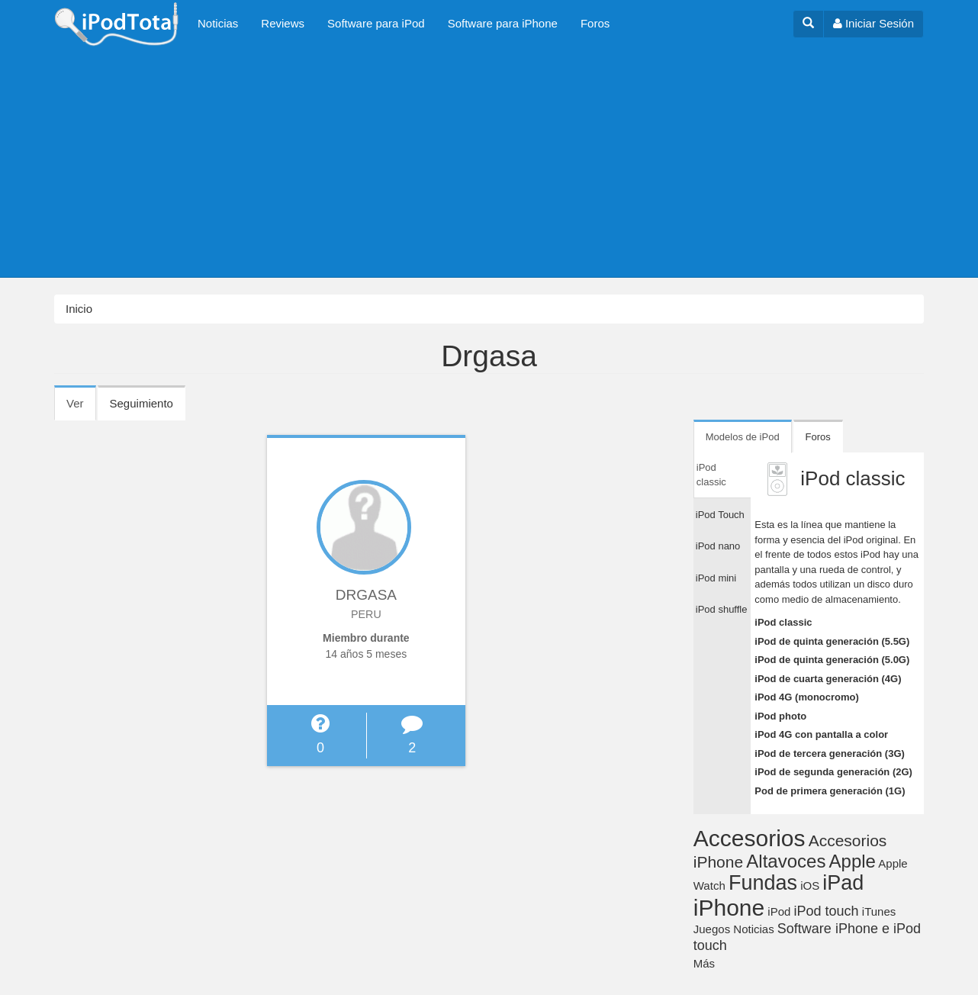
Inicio (79, 308)
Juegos (711, 929)
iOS (809, 885)
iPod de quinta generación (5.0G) (831, 659)
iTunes (879, 911)
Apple (852, 861)
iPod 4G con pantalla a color (821, 734)
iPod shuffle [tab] (722, 609)
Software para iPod (376, 23)
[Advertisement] (489, 162)
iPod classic (783, 622)
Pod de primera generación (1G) (829, 791)
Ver (81, 408)
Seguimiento (141, 403)
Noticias (218, 23)
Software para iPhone (503, 23)
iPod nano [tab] (718, 546)
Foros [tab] (818, 437)
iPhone (728, 907)
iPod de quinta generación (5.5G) (831, 641)
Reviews (282, 23)
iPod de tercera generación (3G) (829, 753)
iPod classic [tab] (711, 475)
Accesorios (749, 838)
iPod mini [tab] (716, 578)
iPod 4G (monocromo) (806, 697)
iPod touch (826, 911)
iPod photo (780, 716)
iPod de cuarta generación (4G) (827, 678)
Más (704, 963)
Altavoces (785, 861)
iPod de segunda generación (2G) (833, 772)
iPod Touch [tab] (720, 514)
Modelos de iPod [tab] (743, 437)
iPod (778, 911)
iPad (843, 882)
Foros (595, 23)
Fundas (763, 882)
